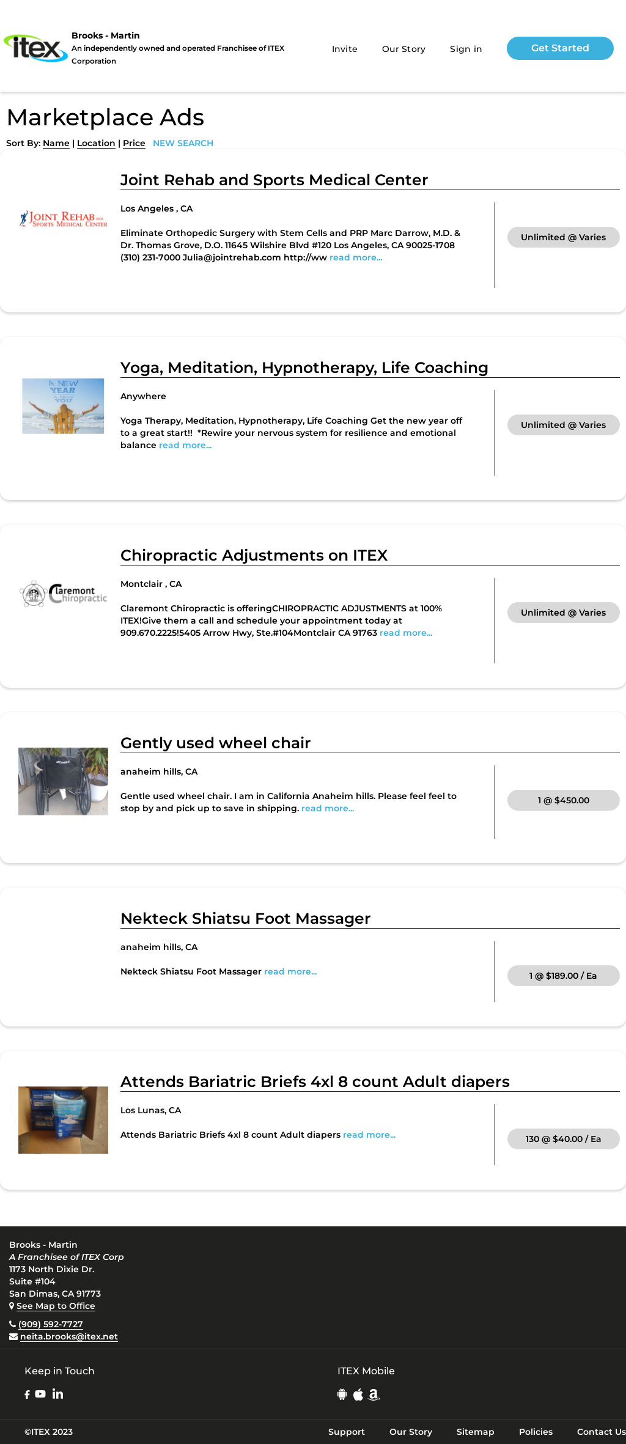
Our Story (403, 48)
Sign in (466, 48)
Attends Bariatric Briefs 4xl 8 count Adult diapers (315, 1081)
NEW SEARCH (183, 143)
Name (56, 143)
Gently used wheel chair (215, 743)
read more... (356, 257)
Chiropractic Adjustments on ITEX (254, 555)
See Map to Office (56, 1305)
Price (134, 143)
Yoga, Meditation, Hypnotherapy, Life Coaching (304, 367)
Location (96, 143)
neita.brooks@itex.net (69, 1336)
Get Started (560, 48)
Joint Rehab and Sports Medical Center (274, 180)
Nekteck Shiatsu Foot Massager (245, 918)
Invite (345, 48)
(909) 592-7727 (50, 1324)
